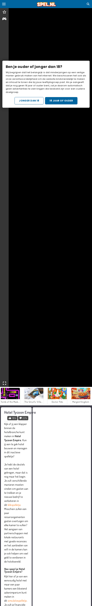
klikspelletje (14, 505)
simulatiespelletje (17, 600)
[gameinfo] (4, 19)
